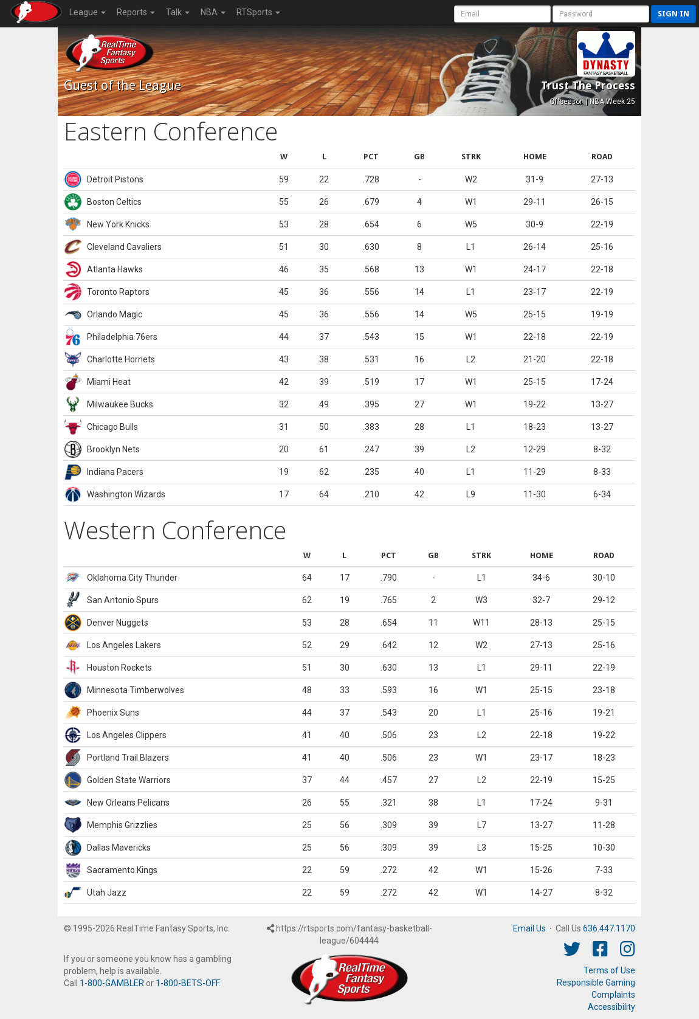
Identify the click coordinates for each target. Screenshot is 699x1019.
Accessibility (611, 1007)
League (87, 12)
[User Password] (601, 13)
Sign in (673, 13)
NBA (213, 12)
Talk (178, 12)
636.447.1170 (609, 928)
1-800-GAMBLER (112, 983)
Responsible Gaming (596, 982)
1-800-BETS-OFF (187, 983)
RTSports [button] (258, 12)
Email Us (529, 928)
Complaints (613, 995)
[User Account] (502, 13)
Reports (136, 12)
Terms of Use (609, 970)
